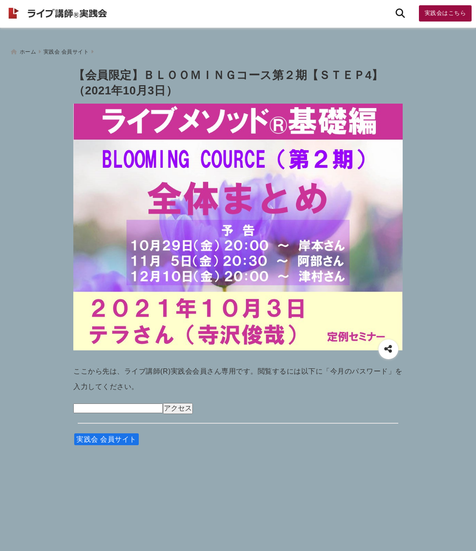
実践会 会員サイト (106, 438)
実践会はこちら (445, 13)
